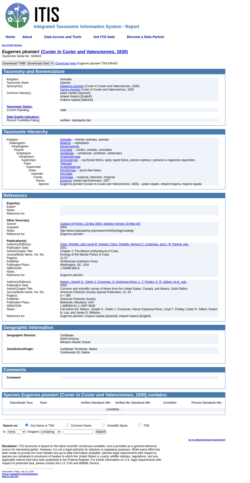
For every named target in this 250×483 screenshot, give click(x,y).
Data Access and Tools (62, 37)
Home (10, 37)
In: (4, 431)
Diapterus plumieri (72, 86)
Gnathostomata (70, 156)
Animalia (65, 139)
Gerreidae (66, 177)
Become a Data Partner (145, 37)
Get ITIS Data (104, 37)
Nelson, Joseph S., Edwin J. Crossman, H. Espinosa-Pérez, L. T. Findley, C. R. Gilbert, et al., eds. (123, 282)
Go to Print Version (12, 45)
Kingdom (33, 431)
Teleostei (66, 163)
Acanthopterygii (70, 167)
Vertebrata (66, 153)
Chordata (66, 150)
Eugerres (66, 180)
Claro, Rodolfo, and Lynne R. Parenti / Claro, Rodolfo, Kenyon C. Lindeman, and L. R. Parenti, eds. (124, 244)
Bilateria (65, 143)
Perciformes (68, 170)
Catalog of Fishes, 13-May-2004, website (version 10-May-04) (100, 224)
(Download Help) (65, 63)
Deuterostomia (69, 146)
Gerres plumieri (70, 89)
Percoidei (66, 173)
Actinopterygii (69, 160)
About (27, 37)
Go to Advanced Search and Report (206, 440)
